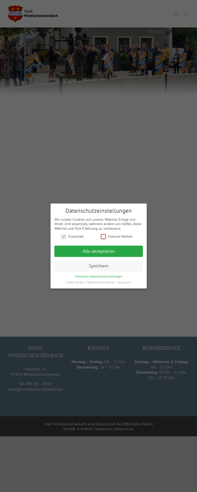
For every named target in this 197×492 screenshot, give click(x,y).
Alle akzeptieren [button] (99, 251)
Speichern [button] (99, 266)
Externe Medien (117, 236)
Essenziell (72, 236)
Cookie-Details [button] (75, 282)
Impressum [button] (124, 282)
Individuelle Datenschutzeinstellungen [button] (98, 276)
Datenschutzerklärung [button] (101, 282)
